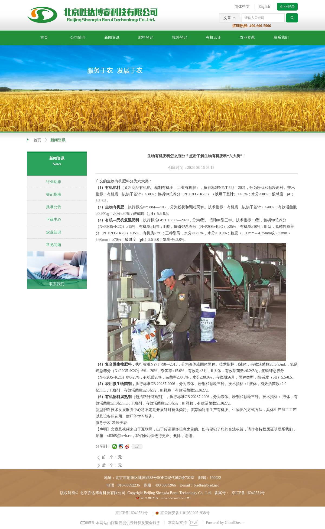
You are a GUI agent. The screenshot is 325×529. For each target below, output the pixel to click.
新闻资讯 (58, 140)
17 (137, 446)
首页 (37, 140)
